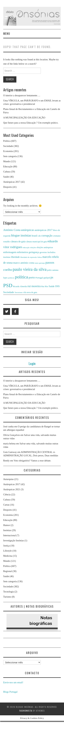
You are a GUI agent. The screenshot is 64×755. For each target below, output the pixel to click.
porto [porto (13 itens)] (32, 277)
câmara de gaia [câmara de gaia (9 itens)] (17, 241)
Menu (6, 33)
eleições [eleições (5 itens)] (33, 247)
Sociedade (8, 146)
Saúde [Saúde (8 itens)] (52, 286)
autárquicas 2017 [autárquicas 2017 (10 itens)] (43, 229)
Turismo (7, 597)
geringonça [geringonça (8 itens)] (34, 252)
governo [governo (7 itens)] (43, 252)
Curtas (6, 505)
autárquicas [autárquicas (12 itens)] (27, 230)
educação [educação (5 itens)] (26, 247)
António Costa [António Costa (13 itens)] (11, 230)
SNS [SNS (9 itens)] (57, 286)
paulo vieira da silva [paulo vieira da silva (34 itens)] (29, 269)
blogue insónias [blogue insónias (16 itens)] (21, 235)
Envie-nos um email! (13, 682)
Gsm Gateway (10, 452)
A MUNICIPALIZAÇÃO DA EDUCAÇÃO (24, 117)
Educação (7, 166)
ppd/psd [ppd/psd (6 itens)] (47, 278)
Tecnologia (8, 591)
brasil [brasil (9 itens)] (34, 235)
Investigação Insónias (13, 540)
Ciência (7, 494)
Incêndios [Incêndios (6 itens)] (51, 252)
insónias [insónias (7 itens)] (6, 257)
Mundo (6, 161)
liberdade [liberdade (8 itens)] (15, 257)
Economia (8, 151)
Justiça (6, 545)
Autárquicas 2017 (11, 182)
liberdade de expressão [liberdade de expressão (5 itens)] (28, 257)
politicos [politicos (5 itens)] (11, 278)
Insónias (7, 530)
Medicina (7, 556)
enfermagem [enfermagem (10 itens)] (9, 252)
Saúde (6, 177)
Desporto (7, 187)
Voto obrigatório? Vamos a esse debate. (32, 460)
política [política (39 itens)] (21, 276)
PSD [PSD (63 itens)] (7, 285)
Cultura (6, 171)
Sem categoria (10, 156)
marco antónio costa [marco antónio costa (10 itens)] (23, 262)
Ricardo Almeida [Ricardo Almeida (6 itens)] (20, 286)
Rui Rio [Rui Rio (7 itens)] (44, 286)
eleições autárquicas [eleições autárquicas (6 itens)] (45, 247)
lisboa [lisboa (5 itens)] (39, 257)
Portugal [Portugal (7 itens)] (39, 278)
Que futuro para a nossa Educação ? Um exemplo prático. (30, 122)
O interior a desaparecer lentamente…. (21, 95)
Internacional (9, 535)
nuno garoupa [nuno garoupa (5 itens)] (40, 263)
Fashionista (25, 710)
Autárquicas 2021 (11, 489)
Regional (7, 571)
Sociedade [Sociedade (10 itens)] (8, 292)
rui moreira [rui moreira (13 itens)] (34, 286)
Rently (6, 460)
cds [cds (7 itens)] (39, 236)
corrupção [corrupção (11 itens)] (46, 235)
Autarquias (8, 479)
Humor (6, 525)
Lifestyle (7, 551)
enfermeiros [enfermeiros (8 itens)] (22, 252)
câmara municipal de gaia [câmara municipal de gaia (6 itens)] (36, 241)
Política (7, 141)
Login (32, 363)
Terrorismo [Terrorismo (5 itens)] (19, 292)
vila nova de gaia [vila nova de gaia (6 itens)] (30, 292)
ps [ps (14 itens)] (52, 277)
